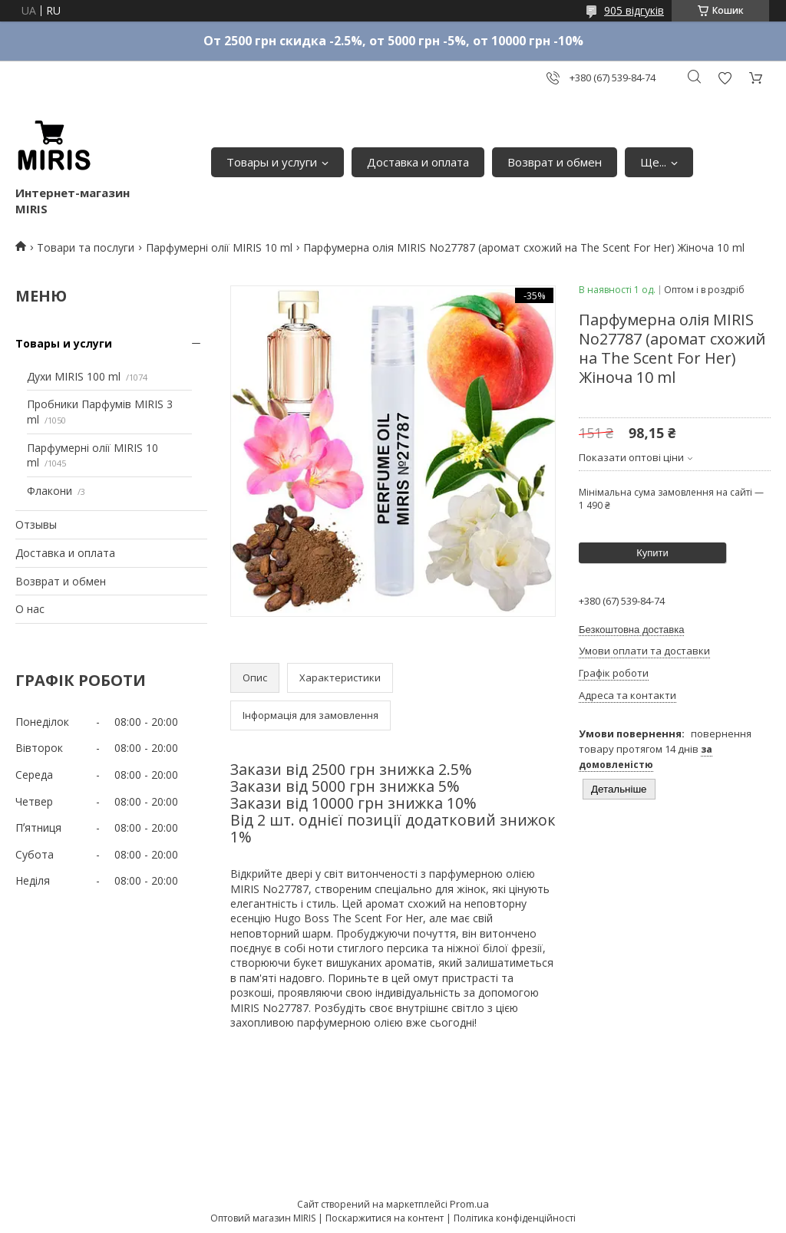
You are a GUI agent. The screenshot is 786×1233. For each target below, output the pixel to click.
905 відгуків (634, 10)
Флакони (49, 490)
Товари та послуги (85, 247)
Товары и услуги (271, 162)
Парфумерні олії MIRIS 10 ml (219, 247)
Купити (652, 553)
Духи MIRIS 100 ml (74, 376)
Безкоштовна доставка (631, 629)
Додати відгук (724, 77)
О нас (30, 609)
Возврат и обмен (554, 162)
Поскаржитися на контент (384, 1218)
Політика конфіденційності (515, 1218)
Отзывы (36, 524)
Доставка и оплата (418, 162)
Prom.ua (469, 1204)
